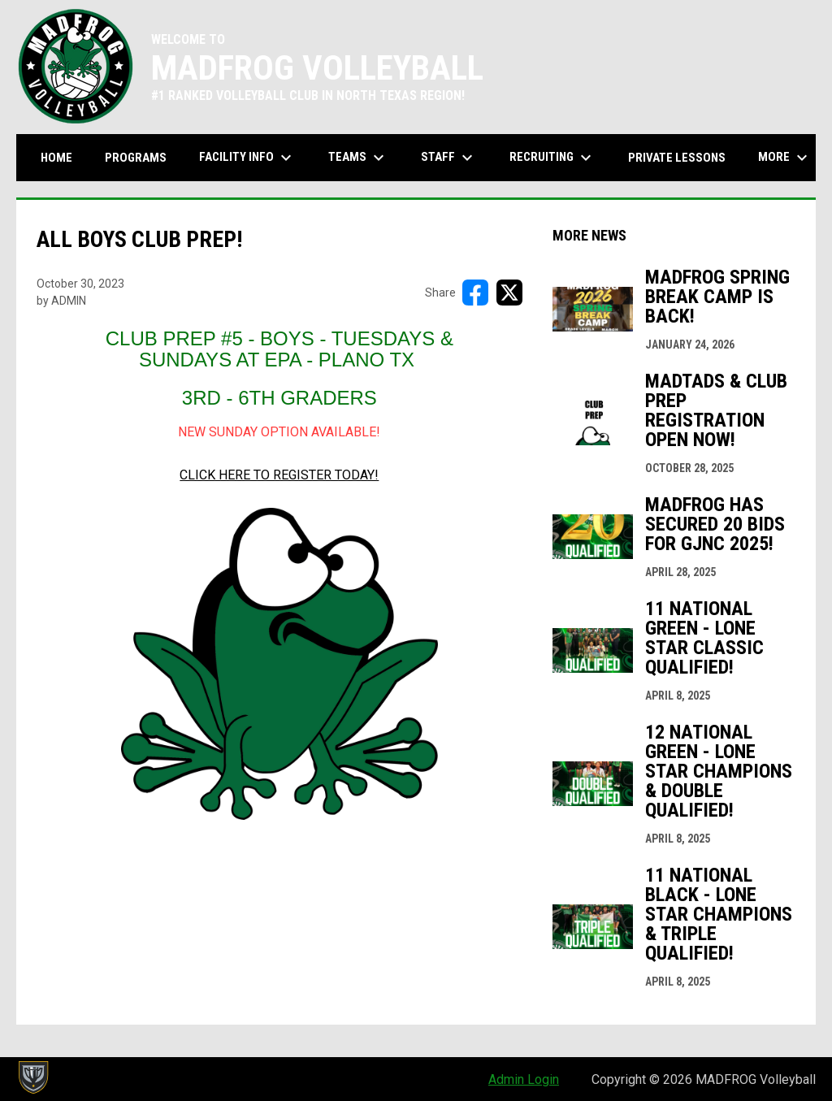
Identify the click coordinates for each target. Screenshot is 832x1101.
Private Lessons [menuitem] (677, 157)
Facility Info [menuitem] (247, 157)
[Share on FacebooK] (475, 293)
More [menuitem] (785, 157)
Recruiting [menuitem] (552, 157)
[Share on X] (509, 293)
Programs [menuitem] (136, 157)
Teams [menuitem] (358, 157)
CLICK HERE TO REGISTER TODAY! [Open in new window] (279, 475)
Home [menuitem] (56, 157)
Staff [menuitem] (449, 157)
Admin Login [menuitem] (523, 1079)
